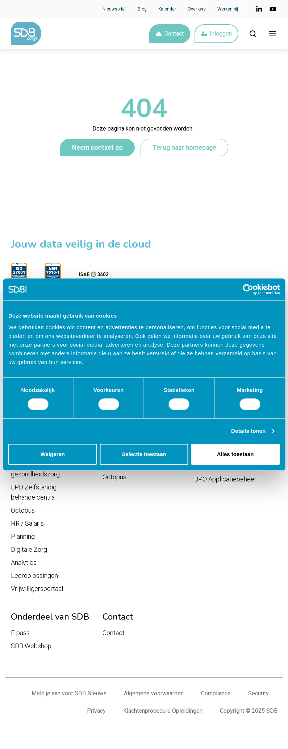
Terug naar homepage (184, 149)
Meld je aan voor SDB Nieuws (69, 695)
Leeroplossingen (34, 577)
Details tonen (248, 431)
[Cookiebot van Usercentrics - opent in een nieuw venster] (248, 289)
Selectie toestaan (144, 454)
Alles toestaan (235, 454)
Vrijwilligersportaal (37, 590)
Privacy (96, 712)
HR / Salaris (27, 525)
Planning (23, 538)
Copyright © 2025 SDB (248, 712)
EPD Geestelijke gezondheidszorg (35, 471)
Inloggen (216, 34)
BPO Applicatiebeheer (225, 481)
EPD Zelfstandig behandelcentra (34, 494)
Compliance (216, 695)
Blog (142, 9)
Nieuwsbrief (114, 9)
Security (258, 695)
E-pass (20, 634)
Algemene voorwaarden (154, 695)
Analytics (24, 564)
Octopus (23, 512)
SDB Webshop (31, 647)
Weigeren (53, 454)
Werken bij (227, 9)
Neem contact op (97, 149)
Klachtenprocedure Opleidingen (163, 712)
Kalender (167, 9)
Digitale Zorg (29, 551)
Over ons (197, 9)
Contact (170, 34)
